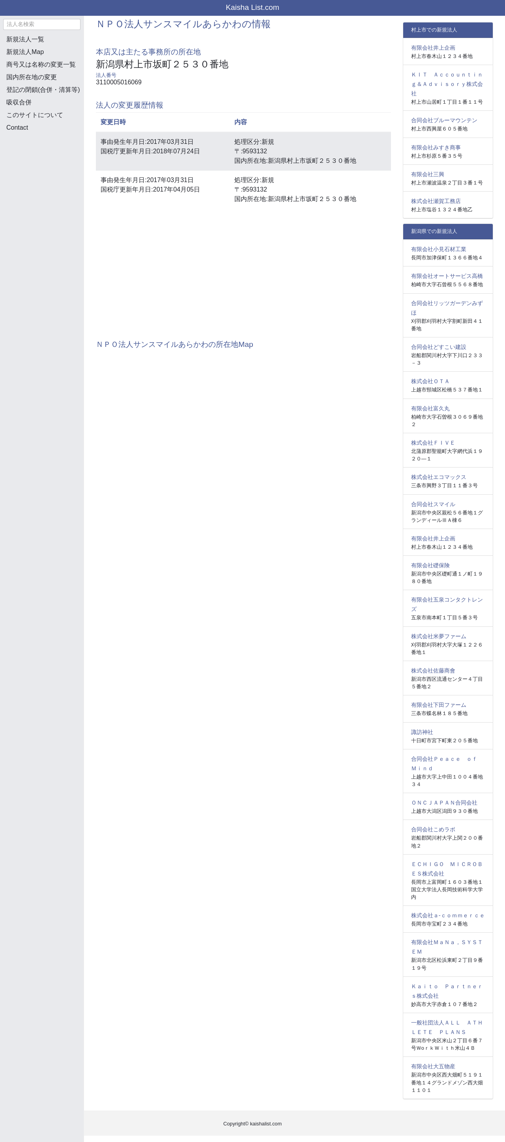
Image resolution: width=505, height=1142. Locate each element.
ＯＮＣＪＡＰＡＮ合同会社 (444, 802)
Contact (17, 127)
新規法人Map (25, 51)
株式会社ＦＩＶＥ (433, 443)
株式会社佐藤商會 (433, 670)
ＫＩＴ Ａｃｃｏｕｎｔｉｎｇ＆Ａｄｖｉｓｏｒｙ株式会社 (447, 84)
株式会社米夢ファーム (438, 636)
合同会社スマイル (433, 504)
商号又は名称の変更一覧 (41, 64)
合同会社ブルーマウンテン (444, 120)
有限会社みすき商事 (436, 147)
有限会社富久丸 (430, 408)
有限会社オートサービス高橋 (447, 276)
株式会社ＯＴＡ (430, 381)
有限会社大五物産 (433, 1066)
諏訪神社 (422, 732)
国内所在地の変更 (31, 77)
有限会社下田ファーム (438, 705)
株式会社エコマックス (438, 477)
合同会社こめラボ (433, 829)
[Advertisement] (41, 179)
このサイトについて (34, 115)
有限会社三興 (427, 174)
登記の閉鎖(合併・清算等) (43, 89)
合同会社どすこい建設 (438, 347)
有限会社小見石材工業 (438, 249)
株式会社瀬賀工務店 (436, 201)
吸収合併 (19, 102)
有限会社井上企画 (433, 48)
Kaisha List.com (252, 7)
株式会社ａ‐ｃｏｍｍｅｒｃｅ (448, 915)
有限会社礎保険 (430, 565)
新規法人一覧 (25, 39)
